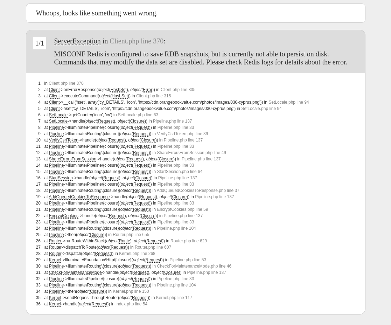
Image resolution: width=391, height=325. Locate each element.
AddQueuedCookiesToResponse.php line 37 (198, 190)
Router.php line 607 (153, 247)
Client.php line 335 (178, 89)
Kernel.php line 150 (131, 291)
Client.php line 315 (153, 96)
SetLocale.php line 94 (288, 102)
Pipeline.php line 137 (172, 121)
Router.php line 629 (188, 240)
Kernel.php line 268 (137, 253)
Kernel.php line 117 (174, 297)
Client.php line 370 (136, 41)
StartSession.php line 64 (179, 171)
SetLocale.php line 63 (138, 114)
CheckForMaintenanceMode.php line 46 (194, 266)
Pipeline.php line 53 (187, 259)
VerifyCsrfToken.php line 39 (182, 133)
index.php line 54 (131, 304)
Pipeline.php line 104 (176, 228)
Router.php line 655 (131, 234)
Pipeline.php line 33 (176, 127)
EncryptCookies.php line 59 (182, 209)
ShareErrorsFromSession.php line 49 (191, 152)
